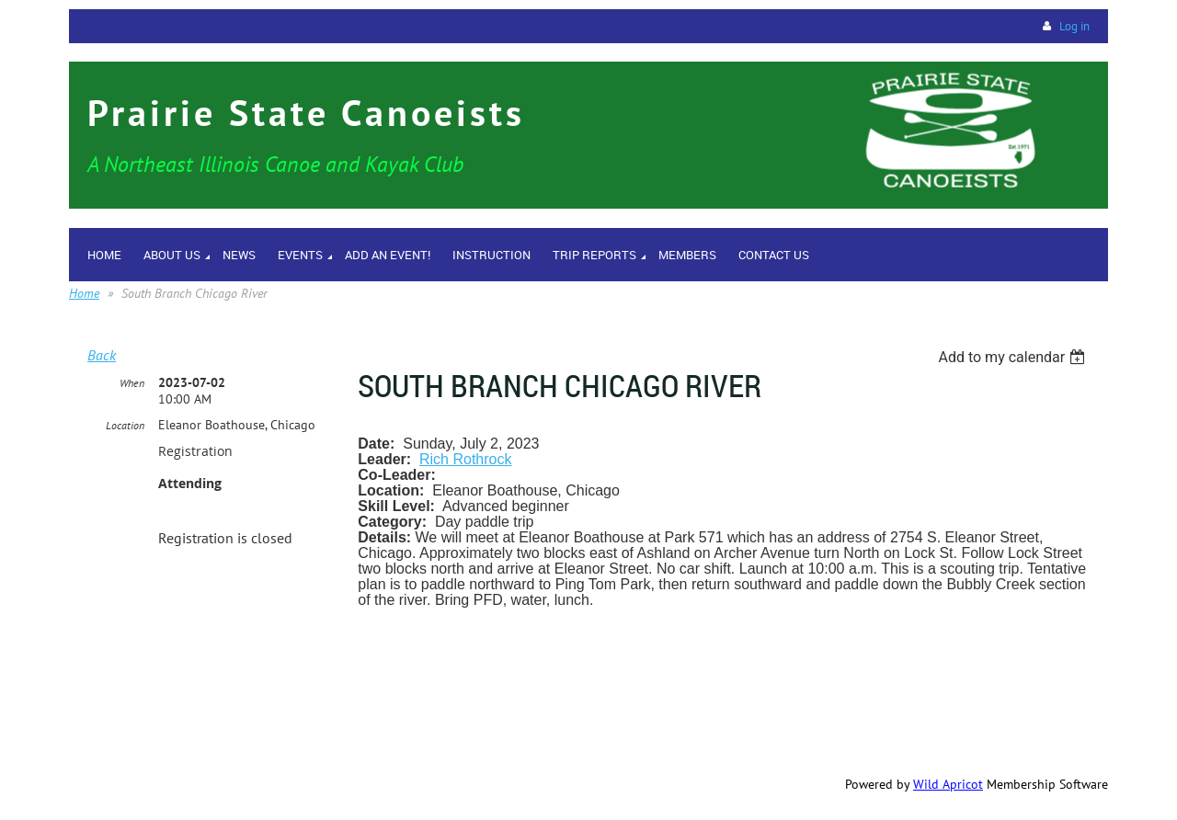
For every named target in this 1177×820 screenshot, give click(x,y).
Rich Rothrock (465, 459)
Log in (1074, 26)
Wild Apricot (948, 784)
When (132, 383)
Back (101, 355)
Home (84, 293)
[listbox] (1014, 357)
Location (125, 425)
